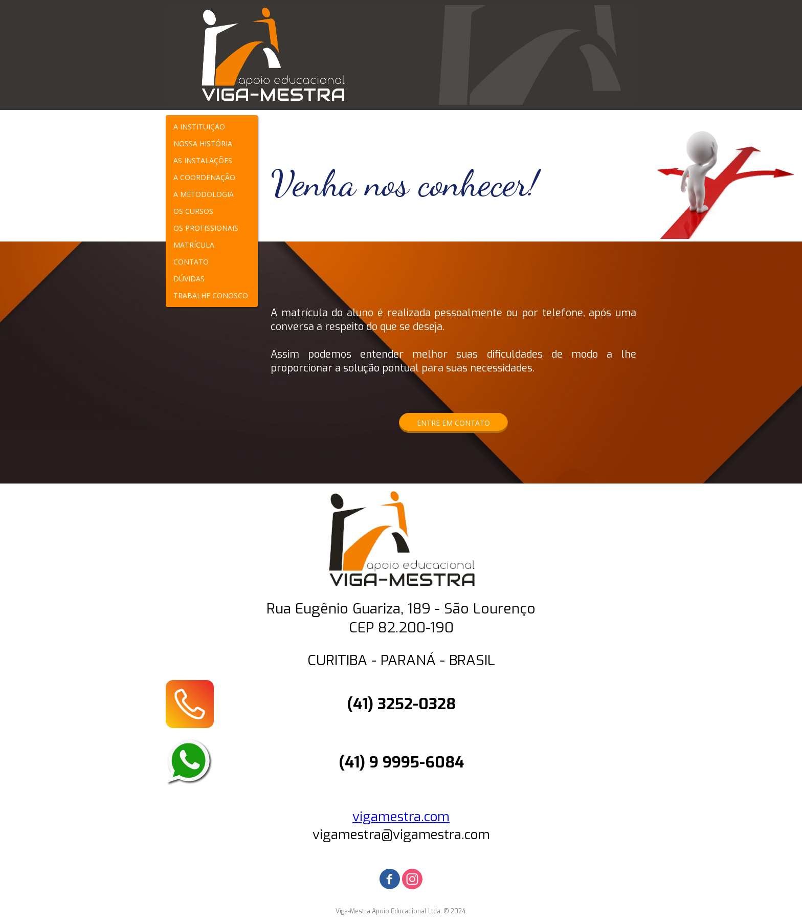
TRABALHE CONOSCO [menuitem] (210, 295)
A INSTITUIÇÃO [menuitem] (199, 126)
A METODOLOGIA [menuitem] (203, 194)
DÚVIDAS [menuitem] (189, 278)
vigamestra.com (401, 817)
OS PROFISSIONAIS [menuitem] (205, 228)
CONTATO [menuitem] (191, 262)
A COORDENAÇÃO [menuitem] (204, 177)
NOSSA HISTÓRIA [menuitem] (202, 143)
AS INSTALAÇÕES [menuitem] (202, 160)
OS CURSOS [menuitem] (193, 211)
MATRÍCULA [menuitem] (193, 245)
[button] (453, 423)
